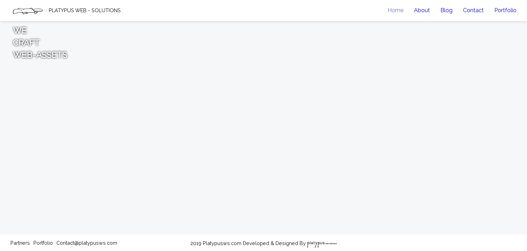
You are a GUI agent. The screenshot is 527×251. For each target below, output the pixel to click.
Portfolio (505, 10)
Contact (473, 10)
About (422, 10)
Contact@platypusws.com (86, 243)
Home (396, 10)
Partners (20, 243)
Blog (446, 10)
